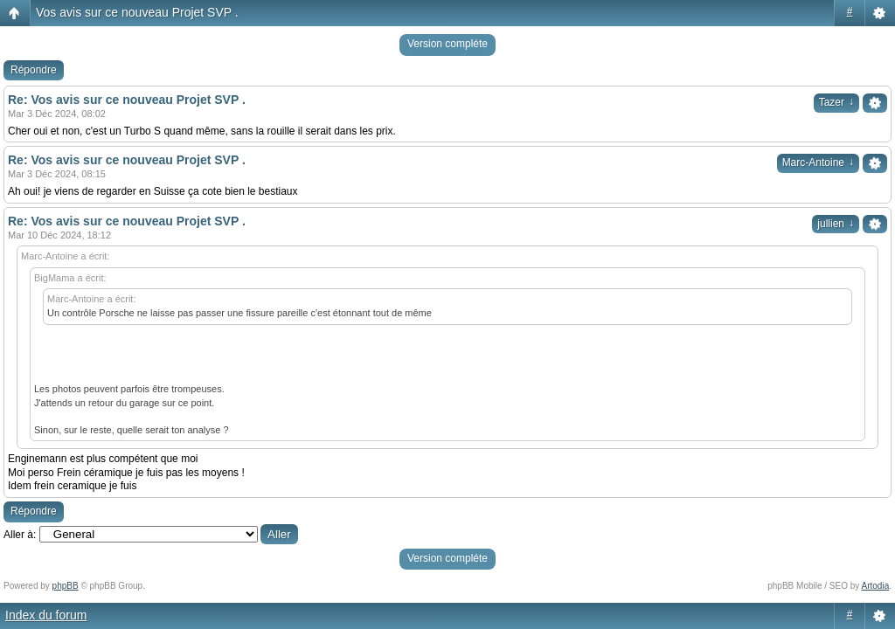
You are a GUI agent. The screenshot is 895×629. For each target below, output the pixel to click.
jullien (835, 224)
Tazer (836, 102)
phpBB (65, 586)
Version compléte (447, 44)
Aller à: (19, 535)
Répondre (33, 70)
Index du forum (46, 615)
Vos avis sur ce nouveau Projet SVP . (137, 12)
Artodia (876, 586)
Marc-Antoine (818, 162)
